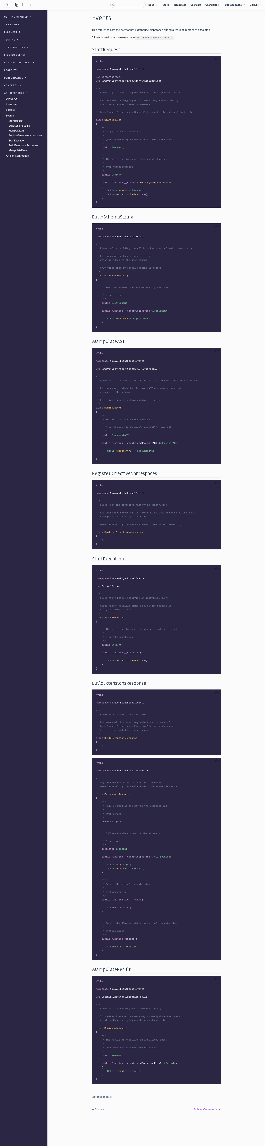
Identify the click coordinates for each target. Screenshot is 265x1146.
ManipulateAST (17, 130)
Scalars (10, 109)
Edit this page (100, 1121)
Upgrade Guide (235, 5)
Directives (11, 98)
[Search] (128, 5)
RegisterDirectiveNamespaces (25, 135)
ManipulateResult (18, 150)
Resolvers (11, 104)
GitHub (255, 5)
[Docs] (152, 5)
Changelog (213, 5)
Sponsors (196, 4)
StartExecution (17, 140)
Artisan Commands (17, 155)
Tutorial (165, 4)
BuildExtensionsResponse (23, 145)
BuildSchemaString (19, 125)
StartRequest (16, 120)
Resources (180, 4)
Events (10, 115)
